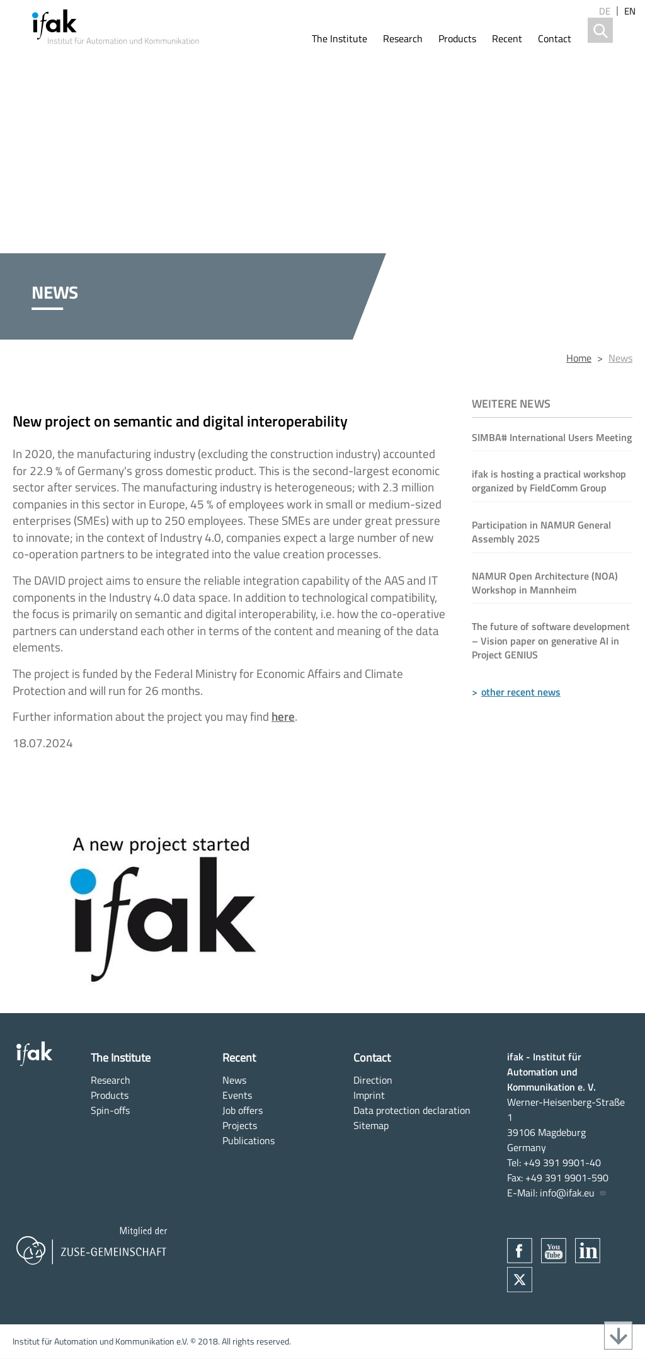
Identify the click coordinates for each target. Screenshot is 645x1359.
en (630, 11)
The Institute (339, 38)
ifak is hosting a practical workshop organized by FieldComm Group (549, 480)
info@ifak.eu (573, 1192)
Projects (239, 1125)
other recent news (521, 691)
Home (578, 357)
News (620, 357)
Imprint (369, 1095)
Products (457, 38)
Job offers (242, 1110)
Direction (372, 1079)
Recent (507, 38)
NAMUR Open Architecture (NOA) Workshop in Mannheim (545, 582)
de (604, 11)
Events (237, 1095)
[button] (230, 898)
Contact (554, 38)
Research (403, 38)
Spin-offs (110, 1110)
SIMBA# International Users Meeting (552, 437)
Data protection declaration (412, 1110)
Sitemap (371, 1125)
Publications (248, 1140)
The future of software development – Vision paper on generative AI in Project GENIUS (551, 640)
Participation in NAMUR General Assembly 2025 (541, 531)
